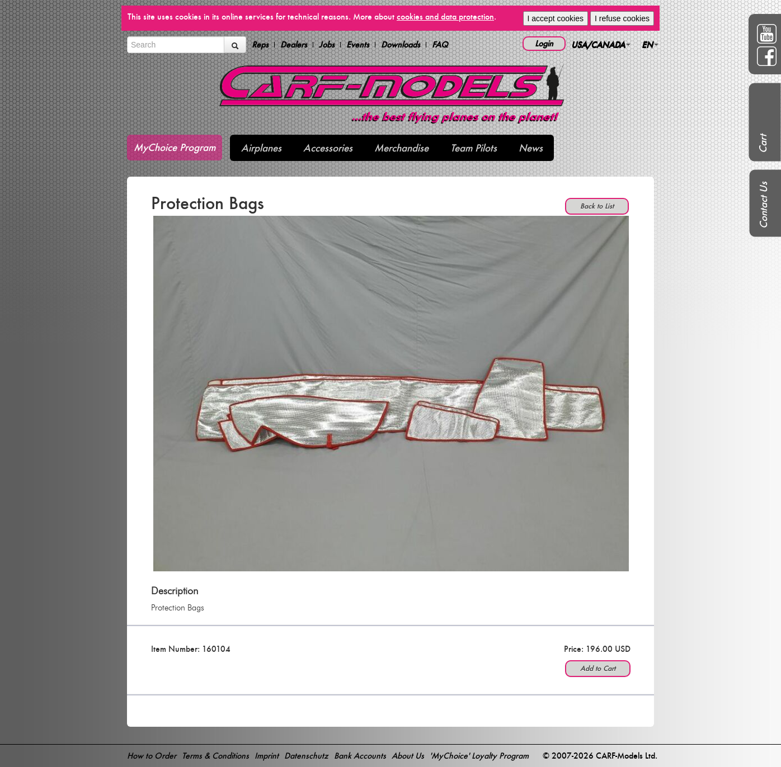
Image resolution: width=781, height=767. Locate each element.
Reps (260, 45)
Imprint (267, 755)
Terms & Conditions (215, 755)
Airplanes (261, 147)
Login (544, 43)
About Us (408, 755)
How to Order (151, 755)
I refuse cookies (622, 18)
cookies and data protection (445, 16)
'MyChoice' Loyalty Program (479, 755)
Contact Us (763, 205)
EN (650, 44)
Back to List (597, 206)
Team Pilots (473, 147)
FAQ (440, 45)
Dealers (293, 45)
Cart (762, 143)
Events (357, 45)
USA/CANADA (601, 44)
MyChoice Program (174, 147)
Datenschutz (306, 755)
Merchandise (401, 147)
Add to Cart (597, 668)
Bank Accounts (360, 755)
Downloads (400, 45)
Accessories (327, 147)
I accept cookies (556, 18)
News (531, 147)
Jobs (327, 45)
